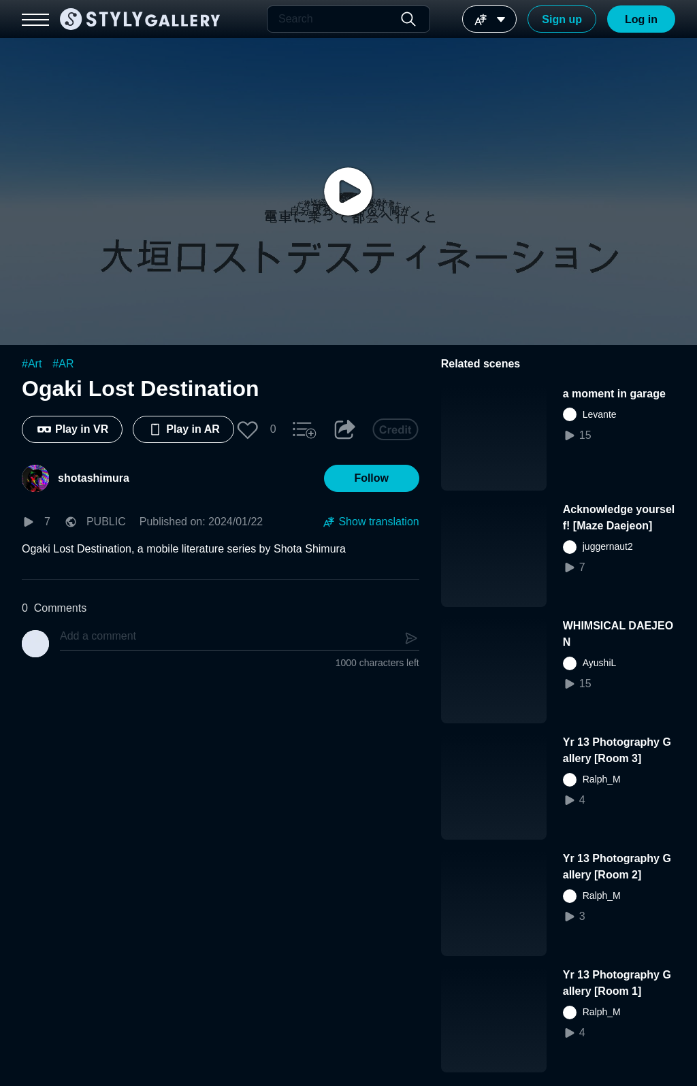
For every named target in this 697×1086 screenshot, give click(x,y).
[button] (247, 429)
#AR (63, 363)
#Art (32, 363)
